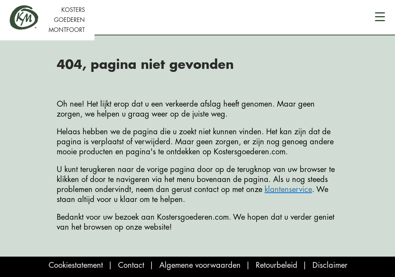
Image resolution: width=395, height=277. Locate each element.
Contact (131, 265)
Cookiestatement (76, 265)
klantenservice (288, 189)
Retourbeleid (276, 265)
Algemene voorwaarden (200, 265)
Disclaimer (330, 265)
